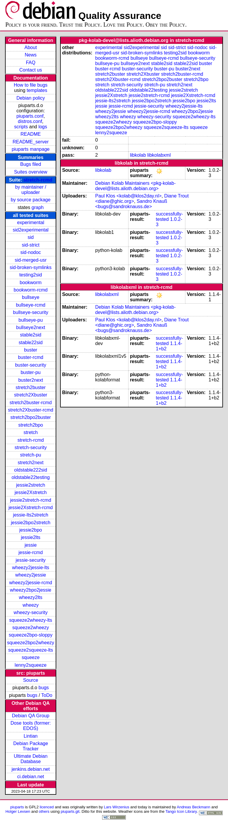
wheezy (30, 605)
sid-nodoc (30, 252)
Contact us (30, 69)
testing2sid (30, 274)
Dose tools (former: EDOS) (30, 726)
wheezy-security (31, 612)
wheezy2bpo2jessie (31, 589)
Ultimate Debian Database (31, 759)
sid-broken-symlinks (31, 267)
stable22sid (31, 342)
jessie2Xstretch (31, 492)
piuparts (17, 807)
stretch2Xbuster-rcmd (30, 409)
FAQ (30, 62)
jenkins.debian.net (31, 769)
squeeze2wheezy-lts (30, 620)
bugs (43, 687)
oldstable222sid (30, 469)
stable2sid (30, 334)
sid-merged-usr (31, 260)
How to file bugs (31, 85)
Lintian (31, 736)
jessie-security (31, 560)
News (30, 54)
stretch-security (30, 447)
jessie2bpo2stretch (30, 522)
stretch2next (31, 462)
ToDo (46, 695)
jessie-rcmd (31, 552)
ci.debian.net (30, 776)
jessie (31, 545)
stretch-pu (30, 454)
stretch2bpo (30, 425)
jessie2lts (31, 537)
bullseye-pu (31, 320)
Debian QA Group (30, 715)
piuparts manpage (30, 149)
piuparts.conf (30, 116)
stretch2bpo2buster (30, 417)
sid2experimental (31, 229)
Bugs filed (30, 164)
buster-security (30, 365)
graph (38, 207)
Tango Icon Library (181, 811)
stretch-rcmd (37, 179)
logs (42, 126)
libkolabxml (159, 155)
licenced (47, 807)
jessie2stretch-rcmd (30, 500)
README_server (31, 141)
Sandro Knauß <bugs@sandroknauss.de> (131, 204)
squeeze (31, 657)
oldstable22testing (31, 477)
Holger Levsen (17, 811)
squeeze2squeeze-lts (30, 650)
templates (37, 90)
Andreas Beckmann (193, 807)
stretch (30, 432)
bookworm (31, 282)
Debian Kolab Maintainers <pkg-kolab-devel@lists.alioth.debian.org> (135, 186)
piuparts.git (70, 811)
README (30, 134)
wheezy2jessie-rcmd (30, 582)
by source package (30, 199)
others (44, 811)
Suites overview (30, 171)
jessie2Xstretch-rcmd (31, 507)
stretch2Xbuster (30, 394)
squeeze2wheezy (30, 627)
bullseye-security (30, 312)
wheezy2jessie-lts (30, 567)
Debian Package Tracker (30, 746)
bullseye (30, 297)
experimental (30, 222)
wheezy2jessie (30, 574)
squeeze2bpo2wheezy (30, 642)
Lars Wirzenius (116, 807)
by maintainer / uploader (30, 189)
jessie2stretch (30, 485)
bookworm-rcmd (31, 289)
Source (30, 680)
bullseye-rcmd (31, 304)
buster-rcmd (30, 357)
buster (30, 349)
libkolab (138, 155)
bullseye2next (30, 327)
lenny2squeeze (31, 665)
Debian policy (30, 98)
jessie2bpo (30, 529)
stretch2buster (31, 387)
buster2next (30, 380)
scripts (21, 126)
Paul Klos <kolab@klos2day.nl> (128, 195)
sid (30, 237)
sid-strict (31, 244)
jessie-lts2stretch (30, 514)
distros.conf (30, 121)
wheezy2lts (30, 597)
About (31, 47)
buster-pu (31, 372)
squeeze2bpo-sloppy (31, 634)
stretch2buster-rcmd (30, 402)
